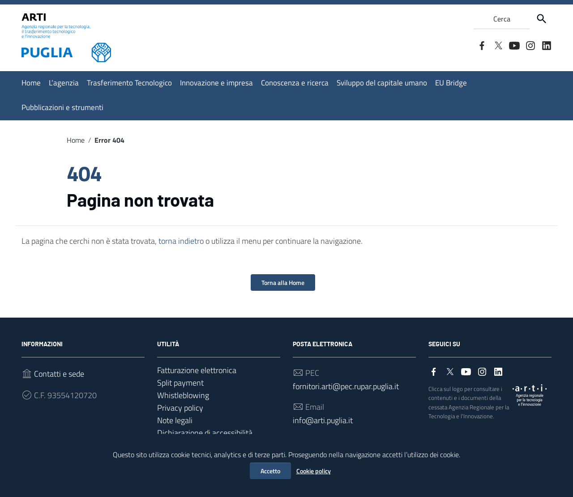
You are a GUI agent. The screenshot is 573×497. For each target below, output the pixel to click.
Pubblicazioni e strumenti (62, 107)
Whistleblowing (183, 395)
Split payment (180, 383)
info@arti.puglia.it (323, 420)
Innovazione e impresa (216, 83)
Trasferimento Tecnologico (129, 83)
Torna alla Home (282, 282)
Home (31, 83)
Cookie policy (313, 471)
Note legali (174, 420)
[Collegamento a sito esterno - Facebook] (481, 44)
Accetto (270, 471)
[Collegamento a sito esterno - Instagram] (530, 44)
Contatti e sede (59, 374)
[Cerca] (542, 19)
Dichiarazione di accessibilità (204, 433)
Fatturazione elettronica (196, 370)
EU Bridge (451, 83)
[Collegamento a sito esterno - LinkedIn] (546, 44)
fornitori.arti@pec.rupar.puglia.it (346, 386)
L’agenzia (64, 83)
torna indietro (181, 241)
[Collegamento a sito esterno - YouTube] (514, 44)
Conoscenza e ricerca (295, 83)
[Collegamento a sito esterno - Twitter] (497, 44)
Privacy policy (180, 408)
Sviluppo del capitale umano (382, 83)
